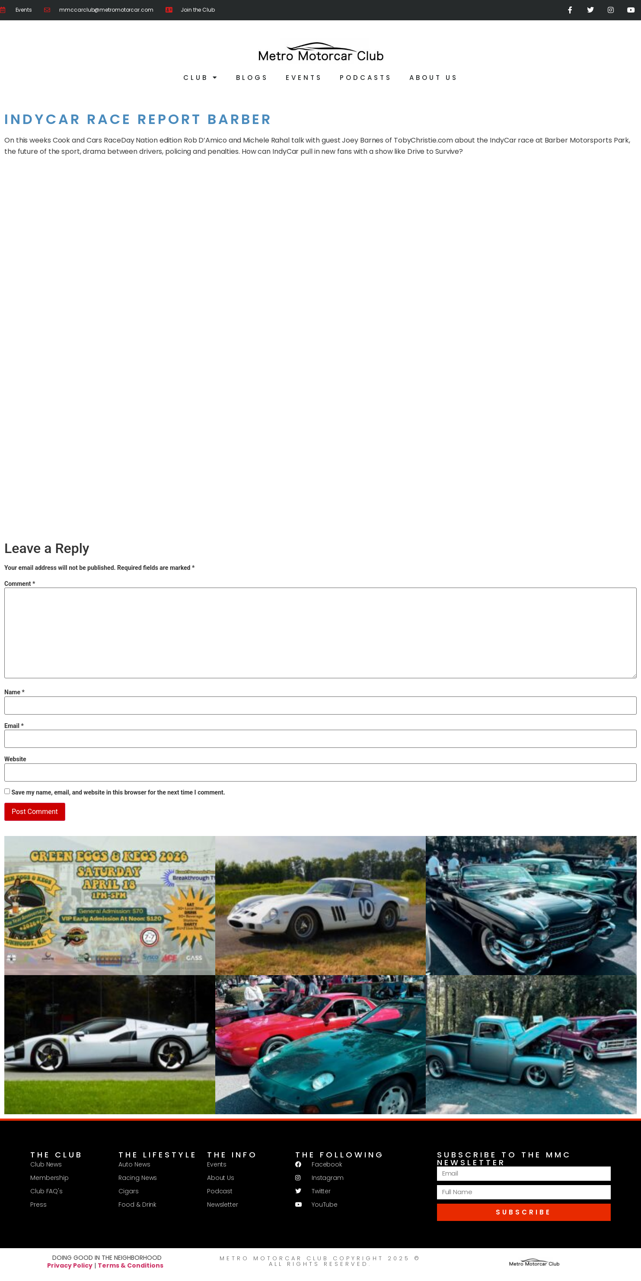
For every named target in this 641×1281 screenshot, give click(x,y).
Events (304, 78)
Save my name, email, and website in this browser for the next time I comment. (118, 793)
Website (15, 760)
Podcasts (366, 78)
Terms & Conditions (130, 1266)
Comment (19, 584)
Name (14, 693)
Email (14, 726)
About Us (433, 78)
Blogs (252, 78)
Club (201, 78)
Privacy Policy (69, 1266)
